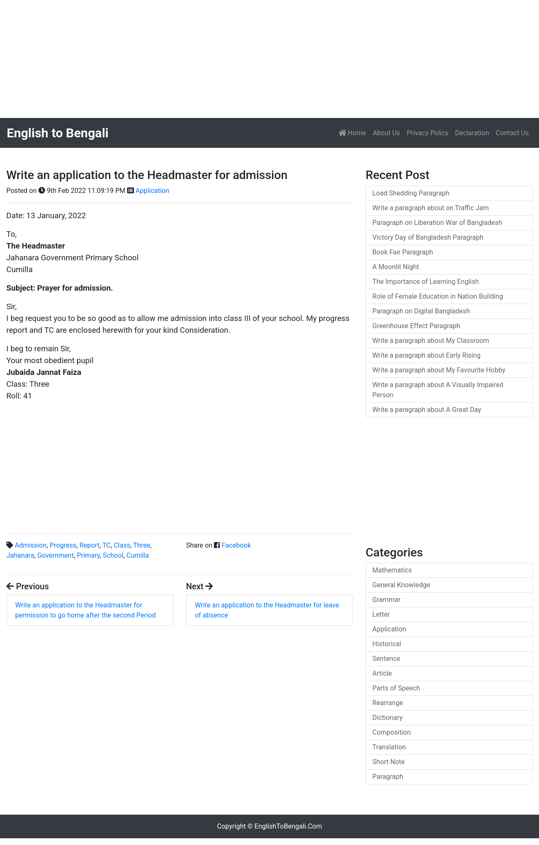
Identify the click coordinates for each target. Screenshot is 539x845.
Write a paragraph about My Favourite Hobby (438, 370)
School (113, 555)
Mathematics (392, 570)
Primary (88, 555)
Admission (31, 545)
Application (152, 191)
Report (90, 545)
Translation (389, 747)
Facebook (236, 545)
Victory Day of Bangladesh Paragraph (427, 237)
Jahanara (20, 555)
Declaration (472, 133)
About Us (386, 133)
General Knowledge (401, 585)
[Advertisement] (252, 59)
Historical (386, 644)
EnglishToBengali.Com (288, 826)
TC (106, 545)
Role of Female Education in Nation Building (437, 296)
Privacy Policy (427, 133)
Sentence (386, 659)
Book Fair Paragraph (402, 252)
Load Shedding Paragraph (410, 193)
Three (141, 545)
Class (122, 545)
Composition (391, 732)
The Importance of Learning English (425, 282)
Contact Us (512, 133)
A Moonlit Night (395, 267)
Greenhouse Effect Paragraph (416, 326)
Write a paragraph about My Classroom (430, 341)
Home (354, 132)
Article (382, 673)
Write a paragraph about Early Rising (426, 355)
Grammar (386, 600)
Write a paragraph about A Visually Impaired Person (437, 390)
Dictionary (387, 718)
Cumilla (137, 555)
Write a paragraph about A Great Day (426, 410)
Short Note (388, 762)
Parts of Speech (396, 688)
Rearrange (387, 703)
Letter (381, 614)
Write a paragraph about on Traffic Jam (430, 208)
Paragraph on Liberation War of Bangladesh (437, 223)
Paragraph (387, 777)
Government (55, 555)
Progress (63, 545)
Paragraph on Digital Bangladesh (421, 311)
